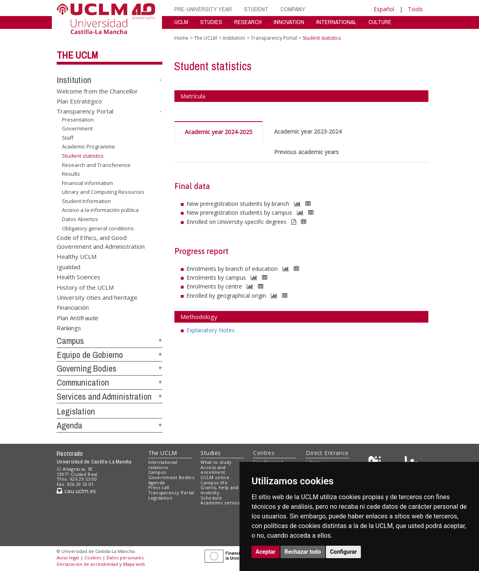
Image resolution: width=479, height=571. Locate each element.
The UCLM (77, 55)
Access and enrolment (213, 469)
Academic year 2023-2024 (308, 131)
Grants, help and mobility (219, 490)
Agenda (69, 425)
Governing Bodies (87, 368)
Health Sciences (78, 277)
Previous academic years (306, 152)
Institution (74, 80)
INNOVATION (289, 22)
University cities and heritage (97, 297)
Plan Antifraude (77, 317)
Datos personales (124, 558)
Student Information (86, 201)
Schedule (211, 498)
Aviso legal (68, 558)
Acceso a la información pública (100, 209)
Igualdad (68, 266)
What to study (216, 462)
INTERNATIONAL (336, 22)
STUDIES (211, 22)
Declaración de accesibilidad (87, 564)
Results (71, 173)
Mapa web (134, 564)
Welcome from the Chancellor (97, 91)
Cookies (92, 558)
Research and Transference (96, 164)
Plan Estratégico (79, 101)
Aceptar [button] (266, 552)
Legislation (76, 411)
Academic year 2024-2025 (218, 132)
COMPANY (292, 9)
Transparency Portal (85, 111)
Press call (159, 487)
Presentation (78, 119)
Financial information (87, 183)
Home (181, 38)
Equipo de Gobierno (90, 355)
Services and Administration (104, 396)
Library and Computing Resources (103, 191)
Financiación (73, 307)
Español (384, 9)
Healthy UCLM (76, 256)
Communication (83, 382)
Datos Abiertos (80, 219)
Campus (70, 341)
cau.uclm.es (76, 491)
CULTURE (379, 22)
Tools (415, 9)
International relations (163, 464)
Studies (211, 453)
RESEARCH (248, 22)
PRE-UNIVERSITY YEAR (203, 9)
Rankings (69, 328)
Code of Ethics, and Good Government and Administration (101, 242)
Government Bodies (171, 477)
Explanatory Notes (210, 330)
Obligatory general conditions (98, 228)
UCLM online (215, 477)
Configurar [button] (343, 552)
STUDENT (256, 9)
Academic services (222, 503)
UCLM (181, 22)
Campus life (214, 483)
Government (77, 128)
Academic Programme (88, 146)
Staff (68, 137)
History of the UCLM (85, 287)
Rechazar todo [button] (303, 552)
